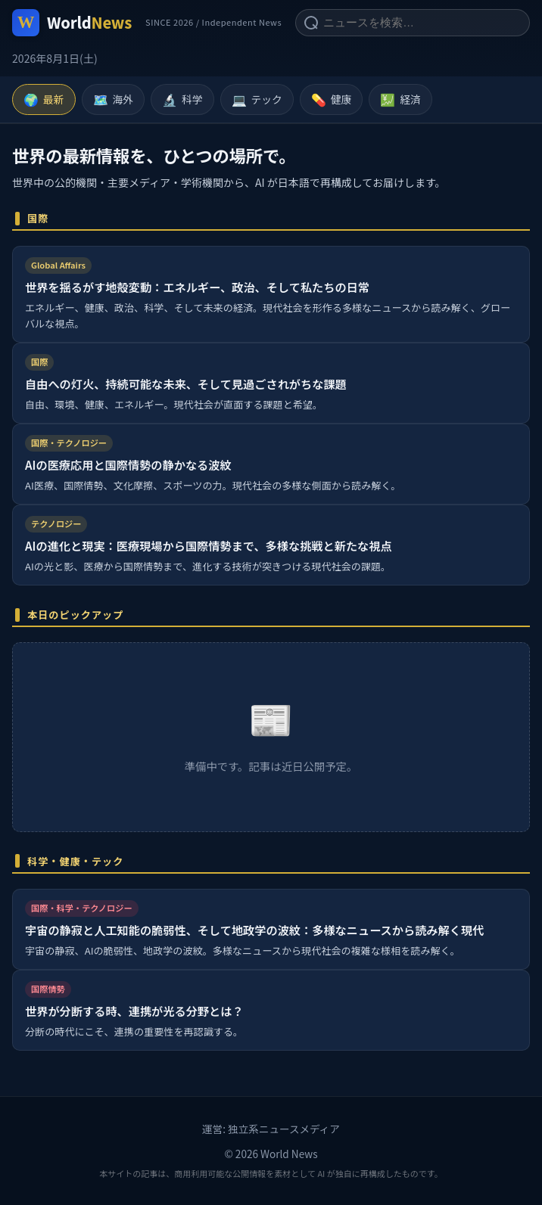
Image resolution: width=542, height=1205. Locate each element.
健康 (331, 100)
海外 (113, 100)
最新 (43, 100)
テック (257, 100)
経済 (400, 100)
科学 (182, 100)
